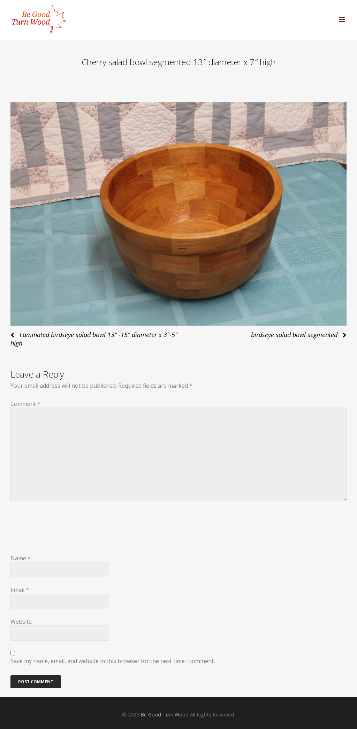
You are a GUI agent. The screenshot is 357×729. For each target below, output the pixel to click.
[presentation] (63, 532)
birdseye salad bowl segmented (294, 335)
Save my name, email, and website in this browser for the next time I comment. (112, 661)
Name (20, 558)
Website (21, 621)
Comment (25, 404)
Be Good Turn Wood (164, 714)
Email (19, 590)
